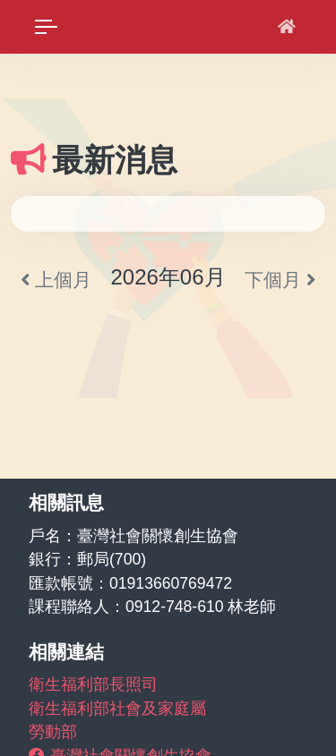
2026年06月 (167, 277)
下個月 (280, 279)
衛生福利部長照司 (93, 684)
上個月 (56, 279)
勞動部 (53, 732)
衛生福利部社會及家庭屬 (117, 709)
